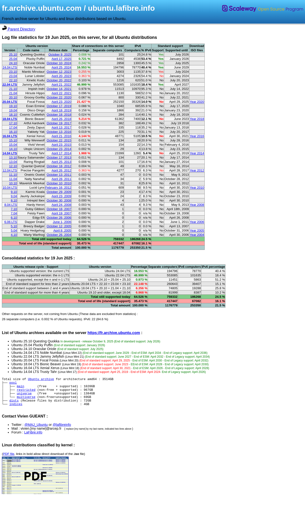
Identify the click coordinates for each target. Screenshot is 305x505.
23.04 (13, 76)
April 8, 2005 (62, 230)
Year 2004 (197, 235)
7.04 (14, 213)
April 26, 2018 (61, 119)
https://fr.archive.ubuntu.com (113, 333)
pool (13, 384)
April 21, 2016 (61, 136)
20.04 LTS (9, 101)
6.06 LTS (10, 222)
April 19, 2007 (61, 213)
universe (24, 397)
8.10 (14, 200)
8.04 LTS (10, 204)
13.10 (13, 157)
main (20, 388)
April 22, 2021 (61, 93)
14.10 (13, 149)
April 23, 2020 (61, 101)
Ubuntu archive (41, 379)
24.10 (13, 63)
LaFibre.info (33, 438)
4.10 (14, 235)
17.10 (13, 123)
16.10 (13, 132)
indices (15, 409)
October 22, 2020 (59, 97)
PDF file (8, 459)
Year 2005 (197, 230)
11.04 (13, 179)
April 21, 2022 (61, 84)
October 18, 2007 (59, 209)
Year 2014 (197, 153)
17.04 (13, 127)
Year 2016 (197, 136)
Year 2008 (197, 204)
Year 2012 (197, 170)
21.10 (13, 89)
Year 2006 (197, 222)
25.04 (13, 59)
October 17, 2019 (59, 106)
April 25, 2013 (61, 162)
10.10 (13, 183)
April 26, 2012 (61, 170)
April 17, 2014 (61, 153)
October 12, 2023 (59, 71)
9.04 (14, 196)
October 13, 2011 (59, 174)
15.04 (13, 144)
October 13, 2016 (59, 132)
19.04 (13, 110)
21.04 (13, 93)
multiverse (26, 401)
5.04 (14, 230)
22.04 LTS (9, 84)
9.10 (14, 192)
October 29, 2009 (59, 192)
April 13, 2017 (61, 127)
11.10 (13, 174)
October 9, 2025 (59, 54)
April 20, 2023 (61, 76)
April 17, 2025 (61, 59)
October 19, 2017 (59, 123)
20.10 (13, 97)
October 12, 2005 (59, 226)
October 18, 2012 (59, 166)
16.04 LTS (9, 136)
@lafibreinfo (62, 430)
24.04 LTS (10, 67)
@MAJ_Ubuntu (36, 430)
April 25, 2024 (61, 67)
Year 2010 (197, 187)
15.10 (13, 140)
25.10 (13, 54)
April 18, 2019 (61, 110)
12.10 (13, 166)
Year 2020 (197, 101)
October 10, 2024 (59, 63)
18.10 (13, 114)
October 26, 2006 (59, 217)
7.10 (14, 209)
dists (14, 405)
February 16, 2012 (58, 187)
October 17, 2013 (59, 157)
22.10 (13, 80)
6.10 (14, 217)
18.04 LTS (9, 119)
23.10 (13, 71)
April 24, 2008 (61, 204)
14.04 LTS (9, 153)
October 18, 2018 (59, 114)
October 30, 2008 (59, 200)
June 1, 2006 (62, 222)
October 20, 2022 (59, 80)
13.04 (13, 162)
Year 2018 (197, 119)
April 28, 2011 (61, 179)
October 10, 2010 (59, 183)
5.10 (14, 226)
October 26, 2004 (59, 235)
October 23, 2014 (59, 149)
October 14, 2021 (59, 89)
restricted (26, 392)
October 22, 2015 (59, 140)
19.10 (13, 106)
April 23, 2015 (61, 144)
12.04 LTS (10, 170)
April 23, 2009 (61, 196)
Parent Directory (18, 29)
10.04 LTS (10, 187)
